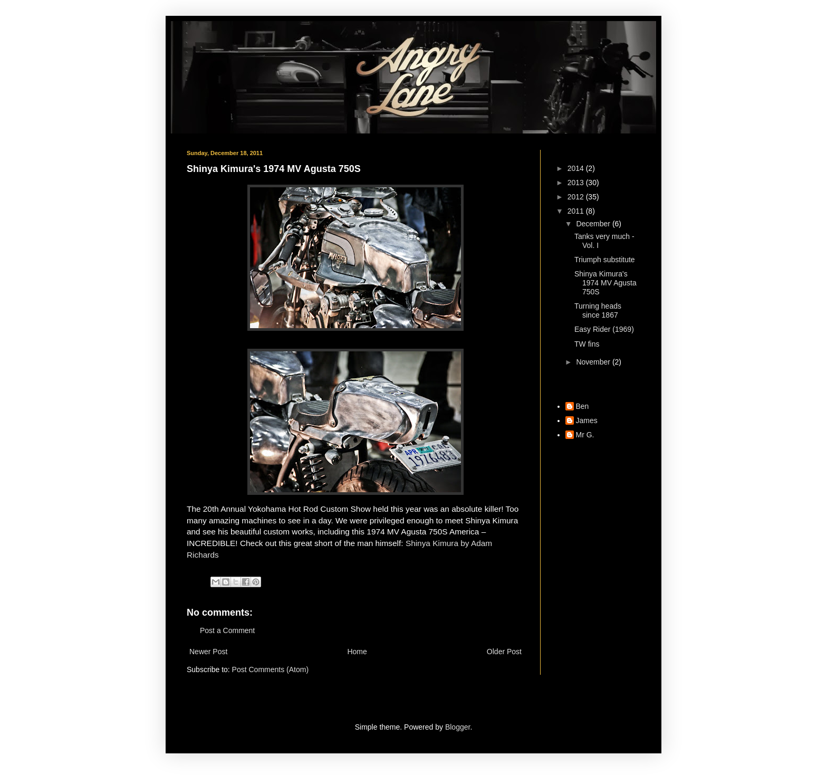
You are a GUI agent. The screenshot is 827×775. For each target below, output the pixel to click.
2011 (577, 211)
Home (357, 651)
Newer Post (208, 651)
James (587, 420)
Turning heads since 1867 (597, 310)
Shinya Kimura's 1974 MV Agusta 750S (605, 283)
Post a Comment (227, 630)
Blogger (457, 727)
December (594, 223)
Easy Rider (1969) (604, 329)
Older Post (504, 651)
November (594, 362)
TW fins (586, 344)
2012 (577, 197)
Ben (582, 406)
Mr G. (585, 434)
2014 (577, 168)
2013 (577, 182)
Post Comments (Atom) (270, 669)
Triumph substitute (604, 259)
